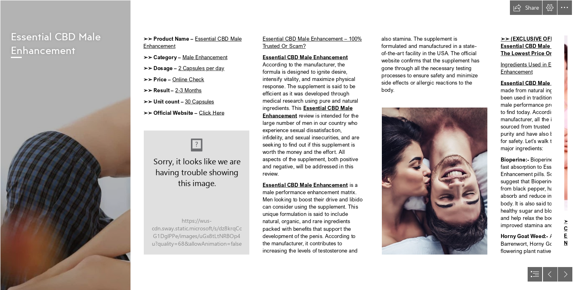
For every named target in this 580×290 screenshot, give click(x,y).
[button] (526, 7)
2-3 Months (188, 90)
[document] (290, 145)
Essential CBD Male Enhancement (305, 57)
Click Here (211, 112)
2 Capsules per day (201, 68)
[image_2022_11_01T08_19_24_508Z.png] (65, 145)
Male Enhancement (204, 57)
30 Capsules (199, 101)
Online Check (188, 79)
